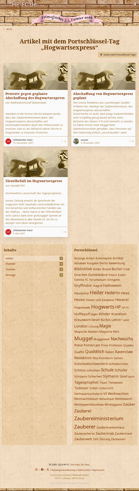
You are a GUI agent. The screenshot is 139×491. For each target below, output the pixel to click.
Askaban (80, 263)
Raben (109, 352)
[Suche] (134, 3)
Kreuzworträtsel (87, 320)
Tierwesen (115, 383)
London (81, 326)
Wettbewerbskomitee (89, 405)
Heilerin (112, 293)
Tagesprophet (86, 382)
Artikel (118, 258)
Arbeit (90, 258)
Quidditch (94, 351)
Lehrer (116, 320)
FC (86, 280)
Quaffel (79, 352)
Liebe (126, 320)
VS (105, 393)
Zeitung (104, 439)
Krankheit (119, 314)
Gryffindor (83, 285)
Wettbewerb (123, 399)
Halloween (112, 285)
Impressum (98, 470)
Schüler (121, 370)
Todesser (81, 388)
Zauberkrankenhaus (110, 427)
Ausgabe (93, 263)
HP (118, 307)
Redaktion (83, 357)
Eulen (122, 275)
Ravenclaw (124, 351)
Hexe (125, 293)
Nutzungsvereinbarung (63, 470)
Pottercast (92, 345)
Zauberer (85, 426)
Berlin (104, 263)
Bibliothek (83, 268)
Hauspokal (81, 293)
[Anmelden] (84, 3)
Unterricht (106, 388)
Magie (105, 326)
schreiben (93, 370)
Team (103, 383)
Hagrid (97, 286)
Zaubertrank (123, 434)
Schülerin (80, 376)
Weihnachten (118, 393)
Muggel (83, 338)
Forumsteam (97, 280)
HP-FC (125, 307)
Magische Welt (109, 332)
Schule (107, 370)
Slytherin (111, 376)
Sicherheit (95, 376)
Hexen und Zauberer (100, 300)
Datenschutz (83, 470)
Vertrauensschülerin (88, 394)
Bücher (117, 269)
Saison (118, 358)
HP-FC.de (24, 4)
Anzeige (79, 258)
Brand (106, 269)
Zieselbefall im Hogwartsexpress (33, 181)
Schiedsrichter (118, 364)
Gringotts (113, 280)
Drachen (80, 275)
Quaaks (128, 345)
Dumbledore (98, 275)
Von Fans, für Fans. (80, 464)
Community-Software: (69, 475)
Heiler (97, 292)
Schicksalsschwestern (91, 363)
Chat (126, 269)
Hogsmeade (82, 307)
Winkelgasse (113, 405)
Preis (104, 345)
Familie (79, 280)
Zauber (129, 404)
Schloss (80, 370)
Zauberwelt (83, 439)
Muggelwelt (102, 339)
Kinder (104, 313)
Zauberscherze (84, 434)
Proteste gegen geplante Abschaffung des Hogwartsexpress (35, 95)
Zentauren (118, 439)
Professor (115, 345)
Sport (131, 376)
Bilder (97, 269)
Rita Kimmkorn (103, 358)
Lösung (93, 326)
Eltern (113, 275)
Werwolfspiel (106, 399)
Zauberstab (105, 433)
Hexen (79, 299)
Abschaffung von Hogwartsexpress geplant (103, 95)
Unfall (93, 388)
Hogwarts (102, 306)
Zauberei (82, 411)
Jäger (94, 314)
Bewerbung (117, 263)
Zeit (95, 439)
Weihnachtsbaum (86, 399)
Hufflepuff (82, 314)
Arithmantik (103, 258)
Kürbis (105, 320)
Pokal (78, 345)
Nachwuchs (122, 339)
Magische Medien (86, 332)
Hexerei (122, 299)
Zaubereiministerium (98, 418)
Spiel (123, 376)
